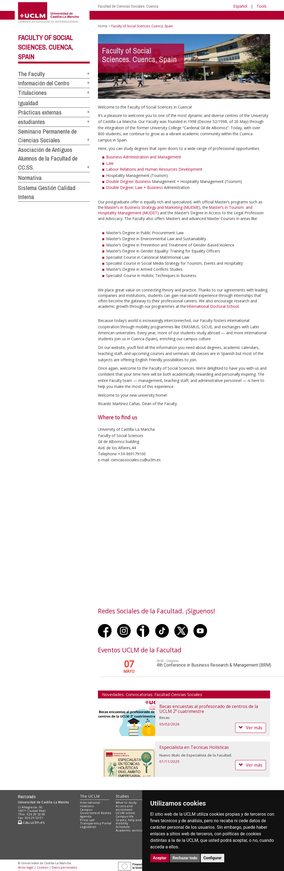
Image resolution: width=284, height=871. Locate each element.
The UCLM (90, 796)
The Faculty (31, 74)
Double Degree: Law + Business (134, 187)
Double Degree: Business (128, 181)
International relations (90, 804)
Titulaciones (32, 93)
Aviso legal (25, 867)
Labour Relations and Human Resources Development (154, 169)
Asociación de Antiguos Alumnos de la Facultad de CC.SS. (47, 158)
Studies (122, 796)
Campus (86, 809)
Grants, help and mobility (128, 821)
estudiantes (31, 122)
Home (102, 26)
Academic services (130, 830)
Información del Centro (43, 83)
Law (109, 163)
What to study (126, 802)
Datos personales (64, 867)
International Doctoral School (213, 306)
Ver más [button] (250, 728)
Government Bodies (95, 813)
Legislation (88, 827)
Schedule (123, 827)
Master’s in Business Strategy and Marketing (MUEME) (152, 207)
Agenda (85, 816)
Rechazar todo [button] (185, 858)
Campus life (125, 816)
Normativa (30, 178)
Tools (261, 6)
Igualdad (28, 103)
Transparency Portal (95, 823)
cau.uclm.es (31, 822)
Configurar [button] (213, 858)
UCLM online (125, 813)
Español (240, 6)
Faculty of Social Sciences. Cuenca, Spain (45, 47)
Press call (87, 820)
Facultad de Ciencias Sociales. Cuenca (128, 6)
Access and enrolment (124, 808)
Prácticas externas (40, 112)
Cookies (42, 867)
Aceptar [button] (160, 858)
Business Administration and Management (143, 156)
